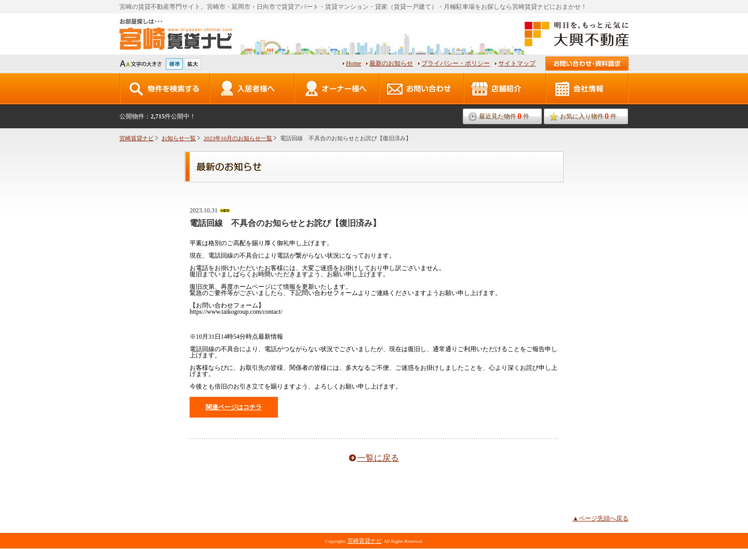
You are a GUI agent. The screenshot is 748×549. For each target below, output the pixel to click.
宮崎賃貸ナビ (136, 138)
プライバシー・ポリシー (455, 63)
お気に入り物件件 (588, 116)
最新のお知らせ (391, 63)
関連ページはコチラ (234, 407)
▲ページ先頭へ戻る (600, 518)
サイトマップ (517, 63)
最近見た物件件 (504, 116)
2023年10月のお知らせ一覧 (238, 138)
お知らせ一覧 (179, 138)
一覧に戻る (378, 457)
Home (353, 63)
